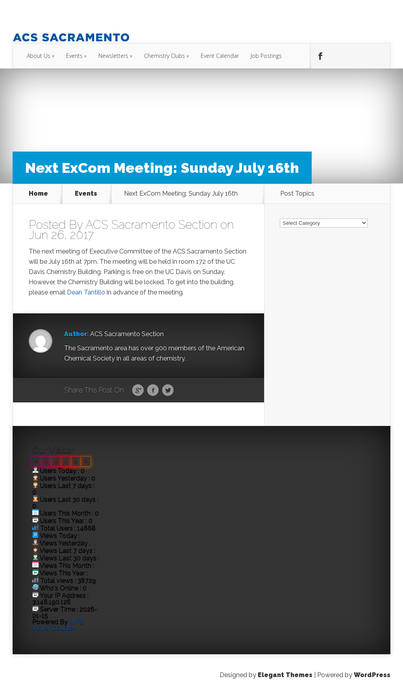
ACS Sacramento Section (151, 224)
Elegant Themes (285, 675)
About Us (38, 55)
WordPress (372, 675)
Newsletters (113, 55)
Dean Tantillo (86, 292)
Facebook (153, 390)
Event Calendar (220, 55)
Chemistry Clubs (164, 55)
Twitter (168, 390)
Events (74, 55)
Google (138, 390)
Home (38, 194)
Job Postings (266, 55)
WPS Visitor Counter (57, 625)
